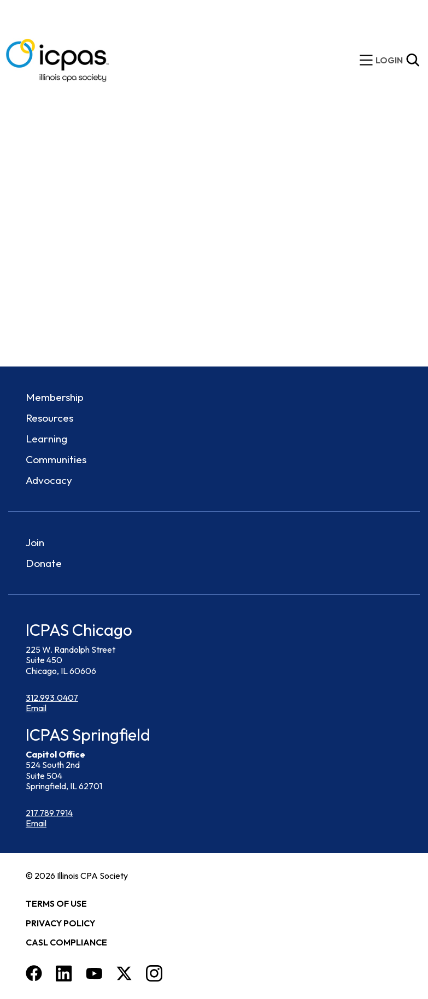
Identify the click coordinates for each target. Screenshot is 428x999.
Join (35, 542)
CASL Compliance (66, 942)
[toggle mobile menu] (366, 60)
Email (36, 707)
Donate (44, 563)
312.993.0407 (52, 697)
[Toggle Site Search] (413, 60)
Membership (55, 397)
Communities (56, 459)
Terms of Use (56, 903)
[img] (389, 60)
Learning (46, 438)
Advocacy (49, 480)
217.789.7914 (49, 812)
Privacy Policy (60, 923)
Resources (49, 417)
